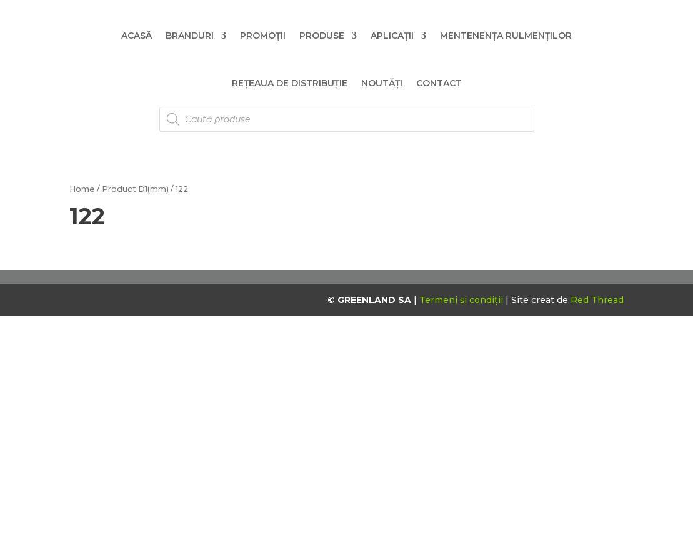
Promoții (263, 35)
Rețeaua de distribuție (289, 83)
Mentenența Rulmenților (506, 35)
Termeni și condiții (462, 300)
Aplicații (392, 35)
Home (82, 189)
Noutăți (381, 83)
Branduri (190, 35)
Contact (439, 83)
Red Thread (597, 300)
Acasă (136, 35)
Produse (321, 35)
